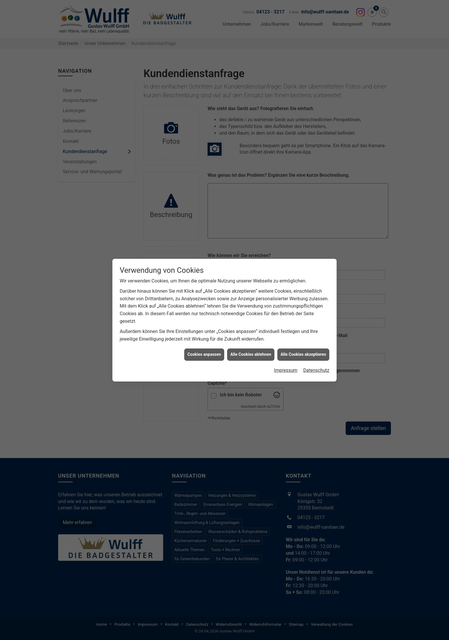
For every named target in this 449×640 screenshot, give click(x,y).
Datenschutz (316, 263)
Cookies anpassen (204, 247)
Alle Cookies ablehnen (250, 247)
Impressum (285, 263)
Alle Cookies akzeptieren (303, 247)
